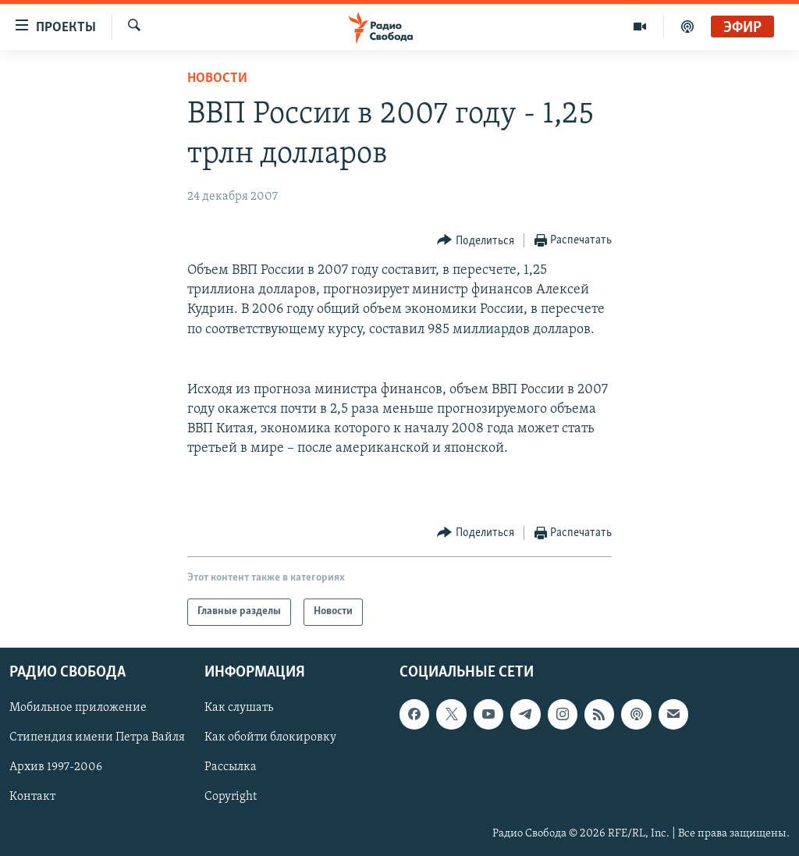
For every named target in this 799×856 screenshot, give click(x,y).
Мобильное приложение (78, 707)
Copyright (230, 796)
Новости (217, 78)
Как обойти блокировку (270, 737)
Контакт (32, 796)
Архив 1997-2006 (55, 767)
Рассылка (230, 767)
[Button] (475, 240)
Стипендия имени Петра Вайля (97, 737)
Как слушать (238, 707)
